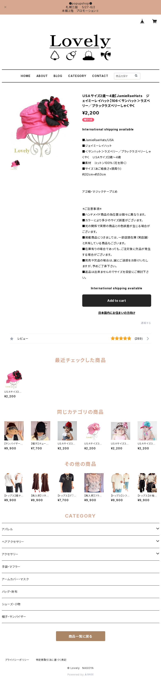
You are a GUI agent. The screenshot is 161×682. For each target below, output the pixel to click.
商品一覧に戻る (80, 636)
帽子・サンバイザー (14, 616)
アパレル (7, 529)
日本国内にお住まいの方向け (116, 312)
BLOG (58, 76)
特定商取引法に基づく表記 (51, 659)
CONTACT (100, 76)
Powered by (80, 674)
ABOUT (42, 76)
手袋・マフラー (11, 566)
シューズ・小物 (11, 604)
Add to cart (116, 301)
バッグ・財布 (10, 591)
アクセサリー (10, 554)
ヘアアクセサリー (13, 541)
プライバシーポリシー (17, 659)
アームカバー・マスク (15, 579)
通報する (146, 323)
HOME (25, 76)
